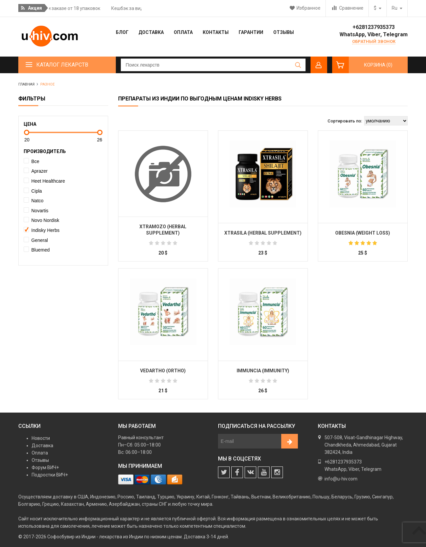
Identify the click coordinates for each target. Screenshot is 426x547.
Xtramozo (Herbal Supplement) (162, 230)
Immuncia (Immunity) (263, 370)
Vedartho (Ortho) (163, 370)
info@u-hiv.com (340, 478)
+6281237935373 (373, 27)
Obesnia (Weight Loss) (362, 233)
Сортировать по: (344, 120)
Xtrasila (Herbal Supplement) (263, 233)
